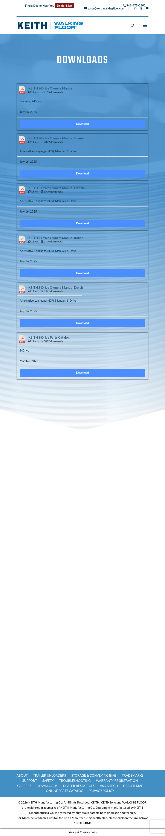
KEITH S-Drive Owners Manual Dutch (55, 287)
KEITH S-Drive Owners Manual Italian (55, 238)
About (22, 775)
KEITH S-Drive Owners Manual (50, 88)
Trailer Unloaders (49, 775)
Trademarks (133, 775)
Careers (24, 786)
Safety (48, 780)
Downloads (47, 786)
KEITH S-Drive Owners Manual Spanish (56, 138)
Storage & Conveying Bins (93, 775)
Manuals (25, 101)
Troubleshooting (75, 780)
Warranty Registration (117, 780)
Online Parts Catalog (64, 791)
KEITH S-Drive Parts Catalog (49, 337)
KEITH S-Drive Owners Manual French (56, 188)
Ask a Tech (109, 786)
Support (29, 780)
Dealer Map (64, 5)
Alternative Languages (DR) (37, 151)
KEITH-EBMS (82, 823)
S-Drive (36, 101)
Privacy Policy (101, 791)
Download (82, 123)
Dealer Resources (79, 786)
